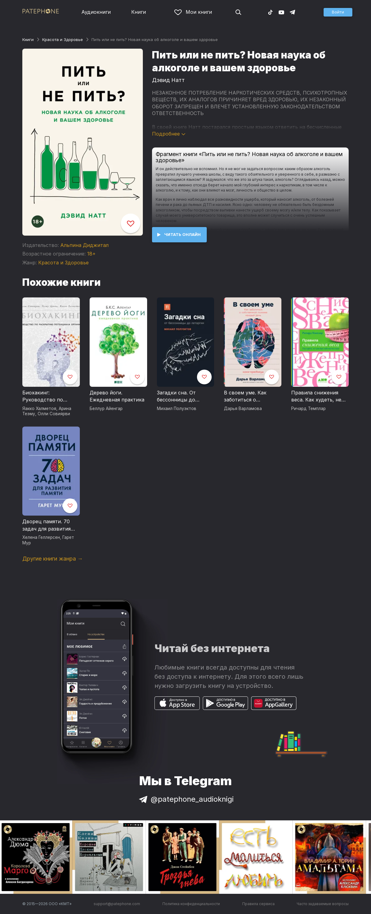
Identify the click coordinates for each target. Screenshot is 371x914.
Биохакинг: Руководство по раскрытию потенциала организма (50, 397)
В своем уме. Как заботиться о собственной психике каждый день (251, 397)
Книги (138, 12)
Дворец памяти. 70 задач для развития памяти (46, 525)
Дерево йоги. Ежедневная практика (117, 396)
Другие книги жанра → (52, 558)
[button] (338, 12)
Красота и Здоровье (62, 39)
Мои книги (193, 12)
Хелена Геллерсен (41, 537)
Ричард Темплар (308, 408)
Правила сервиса (258, 903)
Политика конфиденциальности (191, 903)
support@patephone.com (117, 903)
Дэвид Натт (168, 80)
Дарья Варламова (243, 408)
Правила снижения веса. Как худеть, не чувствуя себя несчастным (316, 397)
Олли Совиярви (54, 413)
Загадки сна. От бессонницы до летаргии (176, 397)
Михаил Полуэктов (176, 408)
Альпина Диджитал (84, 245)
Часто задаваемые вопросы (323, 903)
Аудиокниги (96, 12)
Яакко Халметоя (39, 408)
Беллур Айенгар (106, 408)
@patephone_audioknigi (186, 799)
